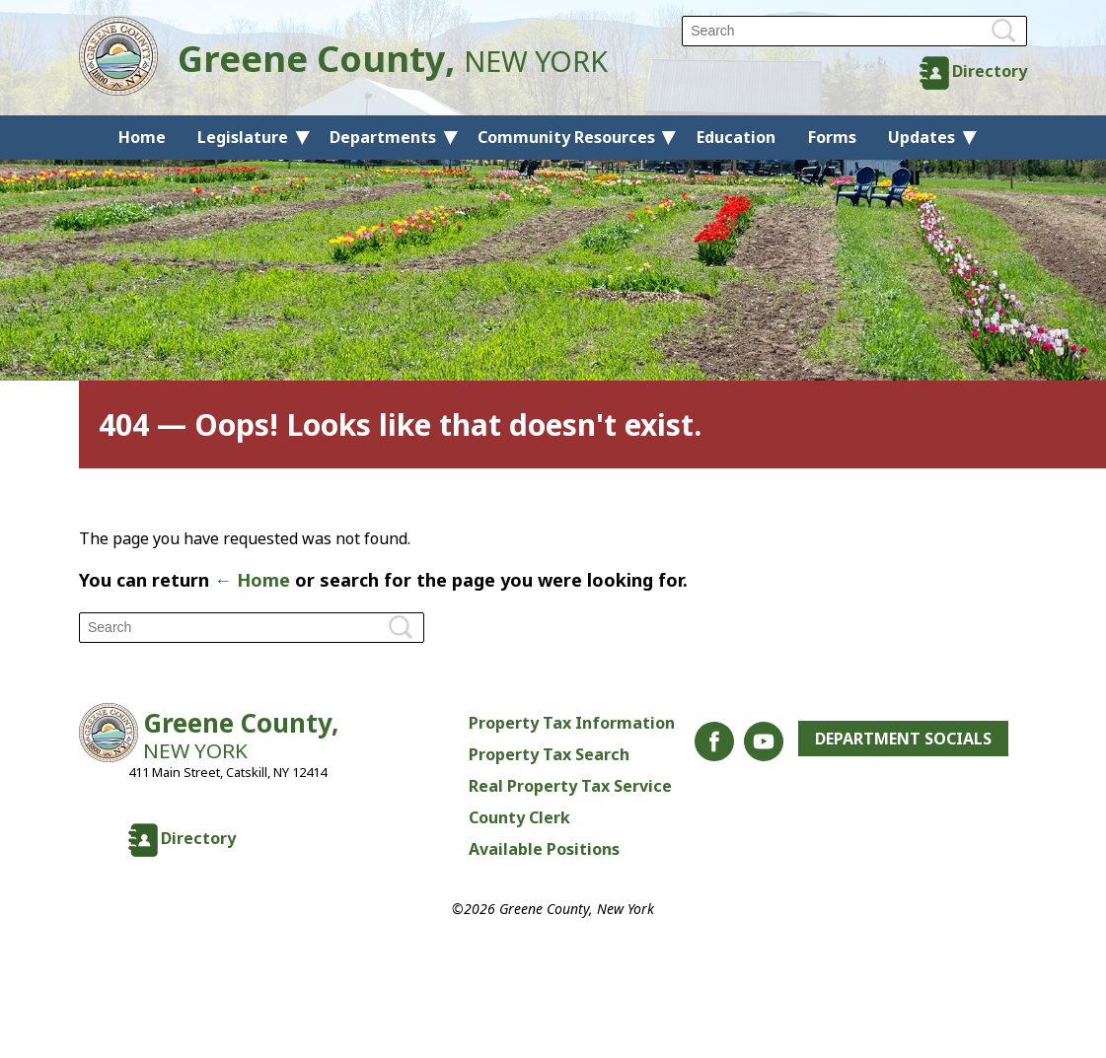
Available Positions (544, 849)
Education (736, 137)
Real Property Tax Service (570, 786)
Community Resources (566, 137)
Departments (383, 137)
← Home (252, 580)
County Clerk (519, 817)
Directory (989, 71)
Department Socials (903, 738)
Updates (921, 137)
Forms (832, 137)
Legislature (242, 137)
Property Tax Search (549, 754)
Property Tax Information (572, 723)
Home (142, 137)
